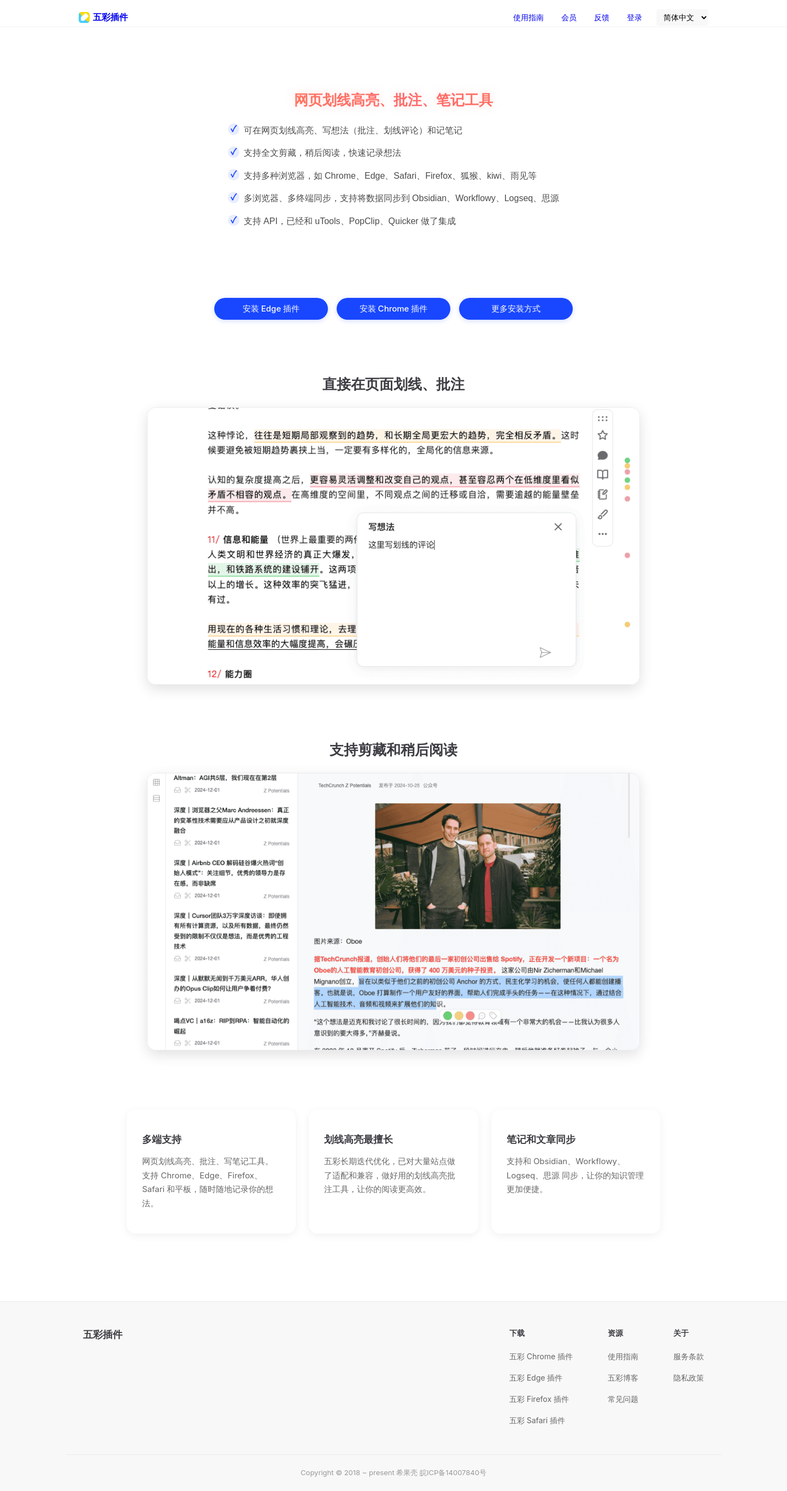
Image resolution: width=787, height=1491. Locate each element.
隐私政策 (688, 1377)
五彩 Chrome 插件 (541, 1356)
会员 (569, 17)
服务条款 (688, 1356)
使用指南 (528, 17)
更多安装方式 (516, 308)
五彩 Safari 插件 (537, 1420)
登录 (634, 17)
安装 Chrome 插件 (394, 308)
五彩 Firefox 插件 (539, 1399)
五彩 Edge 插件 (536, 1377)
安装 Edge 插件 (271, 308)
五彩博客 (623, 1377)
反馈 (601, 17)
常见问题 (623, 1399)
